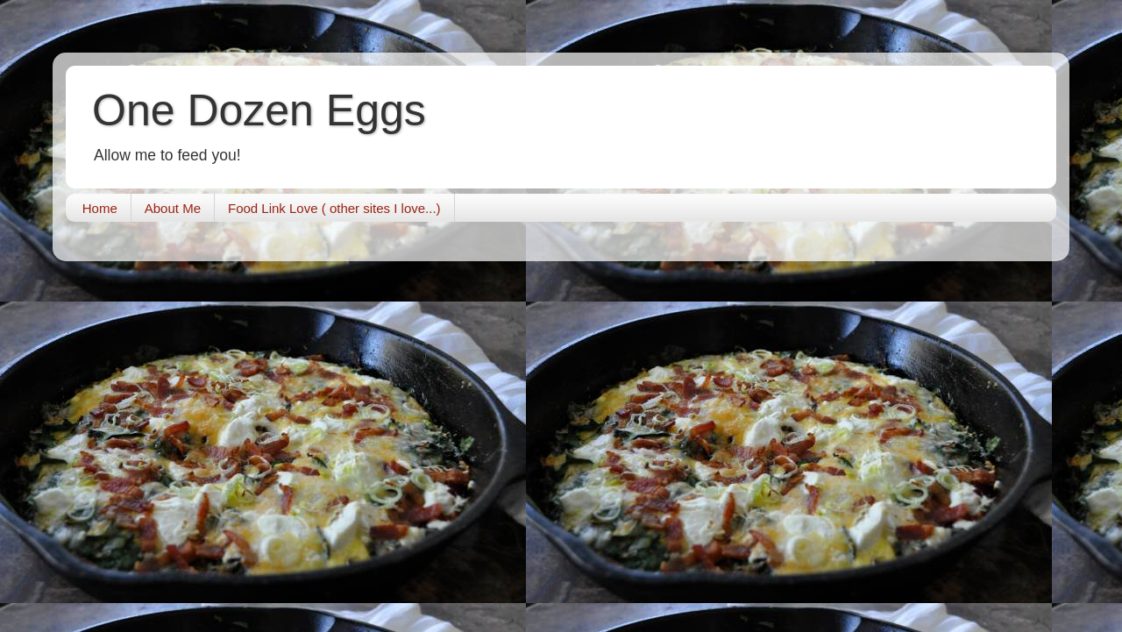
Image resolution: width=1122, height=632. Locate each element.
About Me (173, 208)
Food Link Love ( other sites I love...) (334, 208)
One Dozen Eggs (259, 110)
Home (99, 208)
